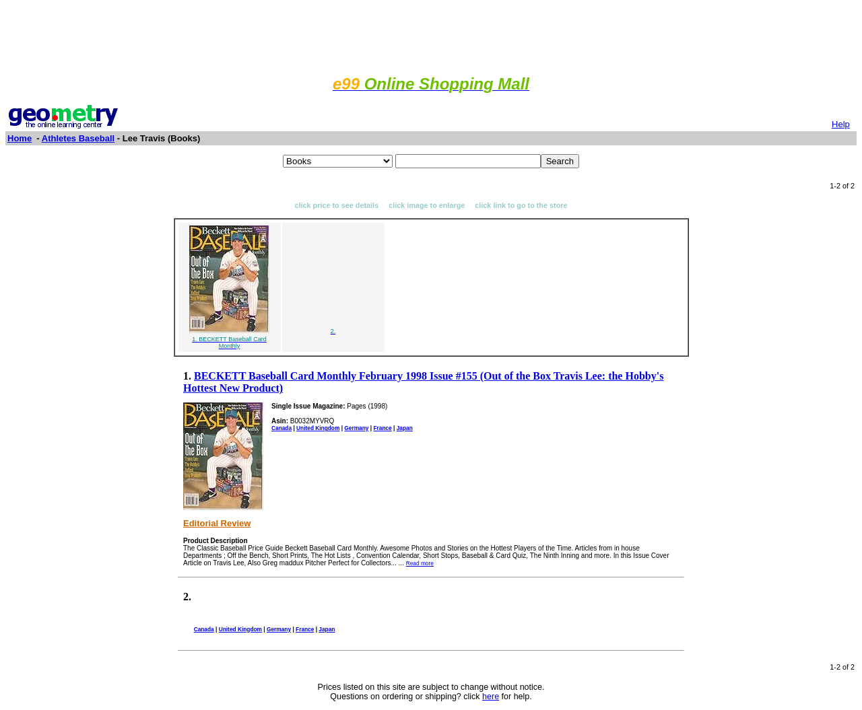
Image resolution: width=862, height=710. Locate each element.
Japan (405, 428)
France (382, 428)
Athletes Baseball (78, 138)
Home (19, 138)
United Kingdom (317, 428)
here (490, 696)
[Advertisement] (431, 35)
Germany (356, 428)
